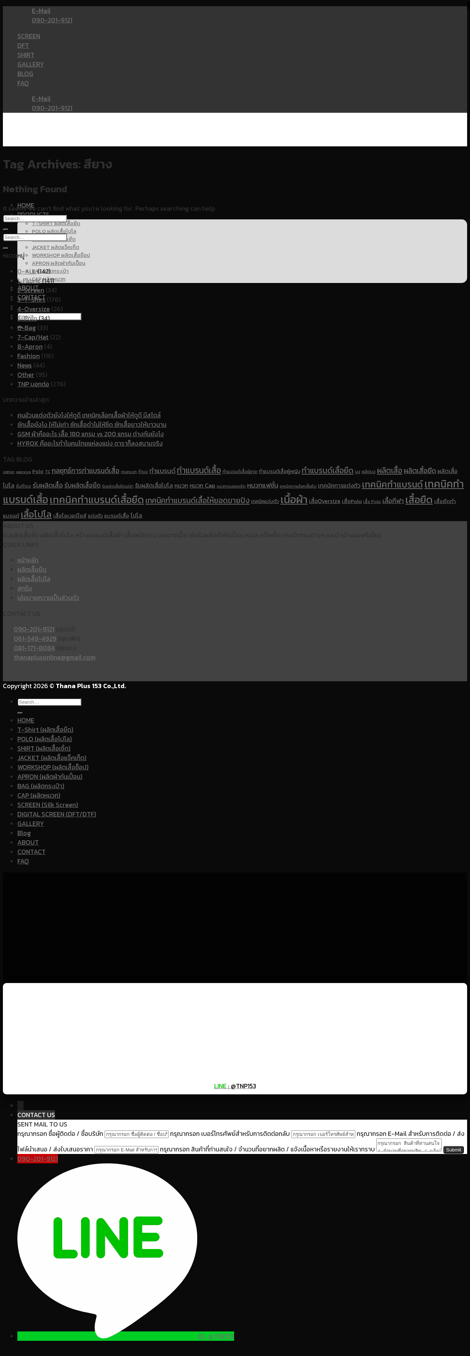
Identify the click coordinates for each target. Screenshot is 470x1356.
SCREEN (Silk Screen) (47, 805)
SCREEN (28, 36)
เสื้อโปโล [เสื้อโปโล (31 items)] (36, 514)
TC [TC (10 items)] (47, 471)
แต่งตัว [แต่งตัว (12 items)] (95, 515)
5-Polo (27, 318)
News (24, 365)
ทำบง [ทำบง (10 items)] (143, 471)
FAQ (23, 83)
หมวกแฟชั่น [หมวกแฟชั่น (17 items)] (262, 485)
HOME (25, 720)
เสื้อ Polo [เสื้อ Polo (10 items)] (372, 501)
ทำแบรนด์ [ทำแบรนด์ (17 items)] (162, 471)
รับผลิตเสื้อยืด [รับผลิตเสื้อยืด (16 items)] (82, 485)
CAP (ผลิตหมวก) (38, 795)
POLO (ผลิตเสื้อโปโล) (44, 739)
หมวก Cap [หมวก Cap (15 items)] (202, 485)
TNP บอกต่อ (33, 384)
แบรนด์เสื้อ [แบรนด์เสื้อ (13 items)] (116, 516)
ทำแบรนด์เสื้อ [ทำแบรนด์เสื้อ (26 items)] (199, 470)
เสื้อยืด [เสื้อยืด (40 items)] (419, 499)
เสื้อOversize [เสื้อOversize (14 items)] (324, 501)
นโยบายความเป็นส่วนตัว (48, 597)
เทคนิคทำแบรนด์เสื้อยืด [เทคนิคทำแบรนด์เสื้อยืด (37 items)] (97, 499)
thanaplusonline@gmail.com (55, 657)
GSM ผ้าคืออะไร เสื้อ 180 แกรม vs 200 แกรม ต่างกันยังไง (90, 434)
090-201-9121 (34, 629)
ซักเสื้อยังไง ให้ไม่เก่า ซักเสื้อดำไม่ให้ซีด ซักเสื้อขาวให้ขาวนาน (91, 424)
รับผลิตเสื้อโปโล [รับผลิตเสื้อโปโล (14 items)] (154, 485)
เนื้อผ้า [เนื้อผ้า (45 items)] (294, 499)
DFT (23, 45)
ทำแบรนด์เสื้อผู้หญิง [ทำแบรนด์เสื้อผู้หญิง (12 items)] (279, 471)
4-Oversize (33, 309)
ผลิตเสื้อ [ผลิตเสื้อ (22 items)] (389, 470)
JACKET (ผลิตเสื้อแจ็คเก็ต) (51, 758)
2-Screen (30, 290)
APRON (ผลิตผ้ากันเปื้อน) (49, 776)
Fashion (28, 356)
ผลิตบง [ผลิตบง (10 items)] (369, 471)
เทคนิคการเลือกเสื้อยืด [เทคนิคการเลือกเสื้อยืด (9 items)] (298, 486)
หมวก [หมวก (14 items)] (181, 485)
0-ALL (26, 271)
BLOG (25, 73)
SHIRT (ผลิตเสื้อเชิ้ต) (44, 748)
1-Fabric (29, 281)
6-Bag (26, 327)
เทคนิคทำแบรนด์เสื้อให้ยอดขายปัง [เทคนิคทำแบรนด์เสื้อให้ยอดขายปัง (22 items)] (197, 500)
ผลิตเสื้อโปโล (33, 579)
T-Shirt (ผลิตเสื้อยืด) (45, 729)
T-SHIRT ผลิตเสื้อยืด (56, 223)
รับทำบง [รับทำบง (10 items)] (23, 486)
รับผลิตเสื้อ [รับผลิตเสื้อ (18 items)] (48, 485)
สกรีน (24, 588)
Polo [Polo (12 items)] (37, 471)
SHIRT (25, 55)
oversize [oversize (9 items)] (23, 472)
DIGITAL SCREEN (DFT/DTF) (56, 814)
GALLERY (30, 64)
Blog (24, 833)
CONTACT (31, 852)
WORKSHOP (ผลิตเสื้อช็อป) (53, 767)
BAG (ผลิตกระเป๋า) (40, 786)
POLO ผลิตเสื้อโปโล (54, 231)
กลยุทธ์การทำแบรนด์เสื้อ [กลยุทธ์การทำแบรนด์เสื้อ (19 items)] (85, 470)
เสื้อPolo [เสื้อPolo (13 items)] (352, 501)
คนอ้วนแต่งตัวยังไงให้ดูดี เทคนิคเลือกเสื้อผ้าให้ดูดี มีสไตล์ (89, 415)
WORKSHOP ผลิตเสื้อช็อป (61, 255)
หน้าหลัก (27, 560)
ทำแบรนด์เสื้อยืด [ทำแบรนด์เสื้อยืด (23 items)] (327, 470)
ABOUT (28, 842)
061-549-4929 (35, 638)
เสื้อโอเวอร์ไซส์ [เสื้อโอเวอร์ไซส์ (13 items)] (69, 516)
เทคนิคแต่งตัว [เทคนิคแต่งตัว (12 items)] (265, 501)
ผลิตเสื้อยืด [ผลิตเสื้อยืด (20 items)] (420, 470)
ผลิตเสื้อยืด (31, 569)
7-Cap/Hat (32, 337)
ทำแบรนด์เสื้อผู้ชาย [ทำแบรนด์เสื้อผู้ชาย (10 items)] (240, 471)
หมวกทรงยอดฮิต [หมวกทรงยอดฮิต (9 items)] (231, 486)
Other (25, 374)
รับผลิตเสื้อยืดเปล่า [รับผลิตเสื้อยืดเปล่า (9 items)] (118, 486)
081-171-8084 (34, 648)
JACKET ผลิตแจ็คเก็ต (55, 247)
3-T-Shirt (31, 299)
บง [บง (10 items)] (357, 471)
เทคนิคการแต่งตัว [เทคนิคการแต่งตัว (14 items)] (339, 485)
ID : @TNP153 (216, 1347)
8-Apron (30, 346)
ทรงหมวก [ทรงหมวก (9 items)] (129, 472)
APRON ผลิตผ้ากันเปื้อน (58, 263)
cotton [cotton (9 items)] (8, 472)
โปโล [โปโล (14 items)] (136, 515)
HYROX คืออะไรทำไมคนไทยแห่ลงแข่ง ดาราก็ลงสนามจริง (90, 443)
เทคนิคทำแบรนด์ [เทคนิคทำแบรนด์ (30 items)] (392, 484)
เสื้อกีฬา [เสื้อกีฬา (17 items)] (393, 501)
